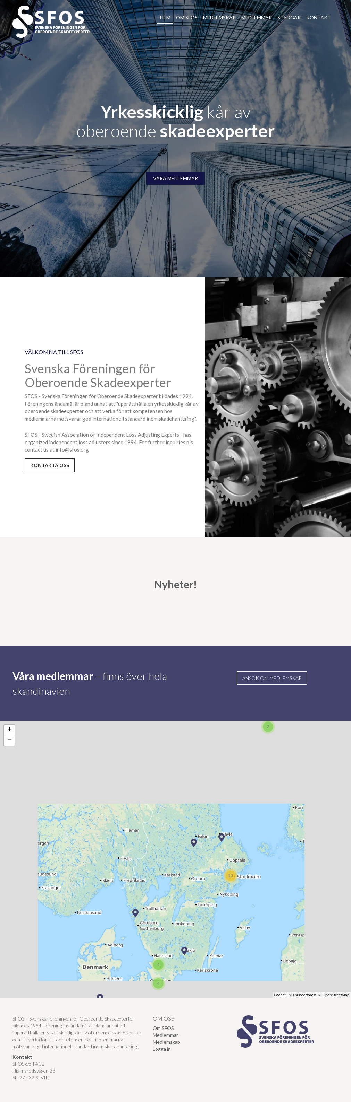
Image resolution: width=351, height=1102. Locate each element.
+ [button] (9, 730)
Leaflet (280, 995)
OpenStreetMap (335, 995)
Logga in (162, 1049)
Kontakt (318, 17)
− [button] (9, 740)
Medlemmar (256, 17)
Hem (165, 17)
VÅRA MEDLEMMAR (175, 178)
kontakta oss (49, 465)
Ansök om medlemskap (271, 678)
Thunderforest (304, 995)
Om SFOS (187, 17)
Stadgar (289, 17)
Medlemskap (219, 17)
